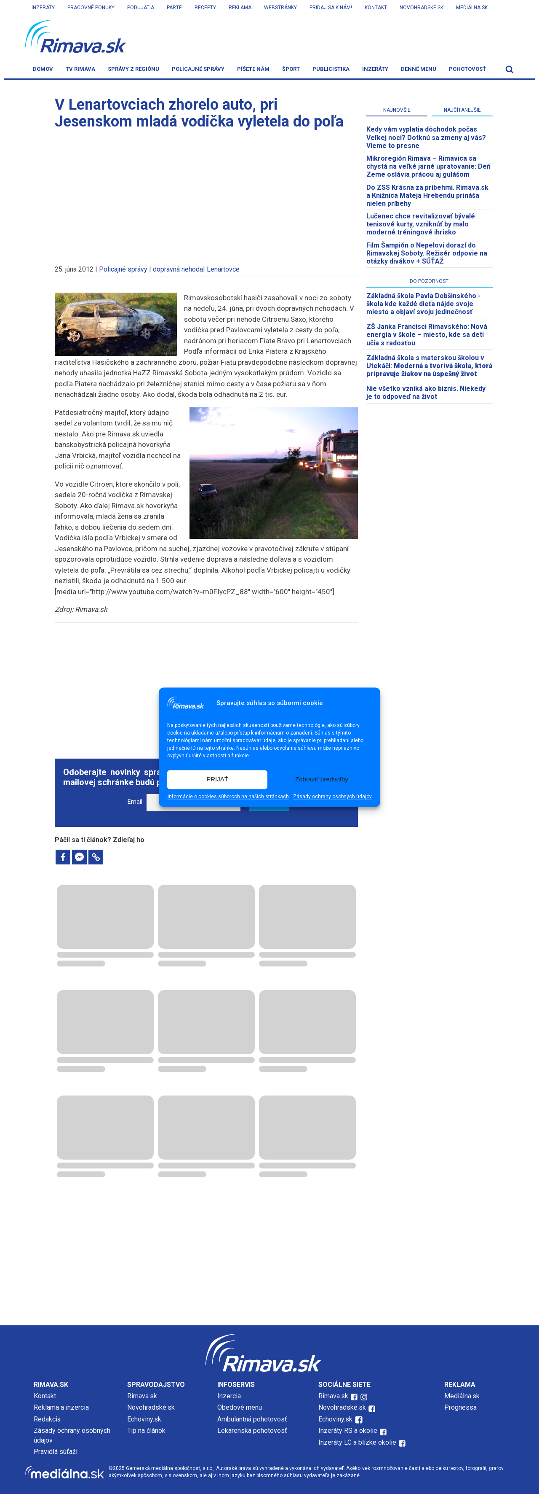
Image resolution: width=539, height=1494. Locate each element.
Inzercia (229, 1396)
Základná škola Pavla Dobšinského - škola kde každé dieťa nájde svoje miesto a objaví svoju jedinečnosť (423, 304)
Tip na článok (146, 1431)
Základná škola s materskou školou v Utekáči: (429, 366)
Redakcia (47, 1419)
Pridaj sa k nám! (331, 8)
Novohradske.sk (421, 8)
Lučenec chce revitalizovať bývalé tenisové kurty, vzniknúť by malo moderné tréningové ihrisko (420, 224)
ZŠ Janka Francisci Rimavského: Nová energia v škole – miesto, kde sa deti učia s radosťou (426, 335)
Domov (43, 69)
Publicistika (331, 69)
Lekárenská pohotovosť (253, 1431)
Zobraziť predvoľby (321, 779)
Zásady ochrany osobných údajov (332, 796)
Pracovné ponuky (91, 8)
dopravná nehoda (178, 269)
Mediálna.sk (472, 8)
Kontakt (376, 8)
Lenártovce (223, 269)
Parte (174, 8)
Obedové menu (239, 1407)
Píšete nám (253, 69)
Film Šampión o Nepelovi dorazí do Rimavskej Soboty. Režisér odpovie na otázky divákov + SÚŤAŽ (426, 253)
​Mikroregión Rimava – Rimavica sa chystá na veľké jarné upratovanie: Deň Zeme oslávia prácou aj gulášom (428, 166)
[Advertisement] (206, 193)
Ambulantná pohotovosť (253, 1419)
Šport (291, 69)
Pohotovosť (467, 69)
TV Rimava (80, 69)
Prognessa (460, 1407)
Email (135, 801)
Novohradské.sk (151, 1407)
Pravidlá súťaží (55, 1452)
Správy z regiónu (133, 69)
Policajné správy (198, 69)
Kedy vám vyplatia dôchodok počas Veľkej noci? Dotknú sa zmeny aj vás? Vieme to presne (426, 137)
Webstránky (280, 8)
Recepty (205, 8)
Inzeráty (43, 8)
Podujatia (140, 8)
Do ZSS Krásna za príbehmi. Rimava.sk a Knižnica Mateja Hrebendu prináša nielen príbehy (427, 195)
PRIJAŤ (217, 779)
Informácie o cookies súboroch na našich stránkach (228, 796)
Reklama (240, 8)
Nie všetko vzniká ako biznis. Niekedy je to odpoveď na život (426, 393)
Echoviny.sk (144, 1419)
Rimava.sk (142, 1396)
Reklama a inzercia (61, 1407)
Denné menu (418, 69)
